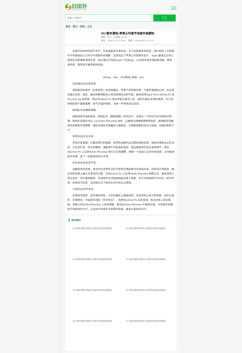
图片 (75, 26)
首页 (68, 26)
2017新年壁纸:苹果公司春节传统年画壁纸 (127, 33)
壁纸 (82, 26)
